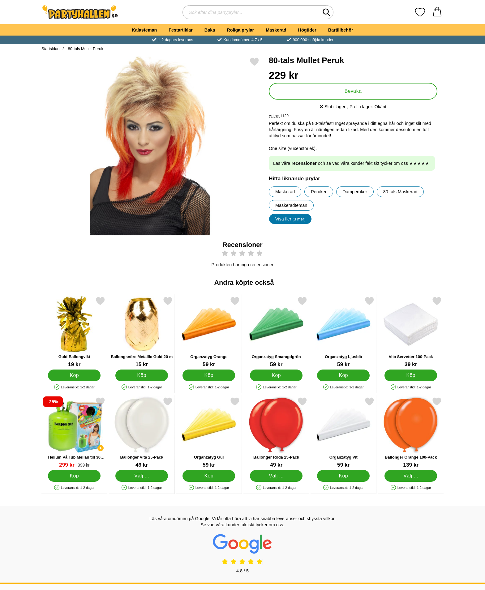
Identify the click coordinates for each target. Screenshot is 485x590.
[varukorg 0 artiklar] (437, 12)
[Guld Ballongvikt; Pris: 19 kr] (74, 332)
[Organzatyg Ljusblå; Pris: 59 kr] (343, 332)
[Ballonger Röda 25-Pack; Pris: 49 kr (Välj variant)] (276, 432)
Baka (209, 30)
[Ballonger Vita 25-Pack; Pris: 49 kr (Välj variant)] (142, 432)
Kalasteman (144, 30)
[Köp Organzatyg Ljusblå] (343, 375)
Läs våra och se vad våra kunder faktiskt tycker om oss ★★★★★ (351, 163)
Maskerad (276, 30)
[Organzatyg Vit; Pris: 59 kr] (343, 432)
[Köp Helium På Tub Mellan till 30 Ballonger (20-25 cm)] (74, 476)
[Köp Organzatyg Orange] (208, 375)
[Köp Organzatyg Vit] (343, 476)
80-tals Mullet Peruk (85, 48)
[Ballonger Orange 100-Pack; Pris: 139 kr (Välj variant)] (411, 432)
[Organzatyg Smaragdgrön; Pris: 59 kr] (276, 332)
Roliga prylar (240, 30)
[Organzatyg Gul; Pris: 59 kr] (209, 432)
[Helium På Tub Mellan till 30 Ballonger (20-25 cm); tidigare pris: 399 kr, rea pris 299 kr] (74, 432)
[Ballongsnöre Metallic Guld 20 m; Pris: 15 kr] (142, 332)
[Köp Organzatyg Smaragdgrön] (276, 375)
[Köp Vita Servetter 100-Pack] (410, 375)
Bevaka (353, 91)
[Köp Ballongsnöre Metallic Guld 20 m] (141, 375)
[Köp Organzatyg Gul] (208, 476)
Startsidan (50, 48)
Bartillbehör (340, 30)
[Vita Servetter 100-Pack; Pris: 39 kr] (411, 332)
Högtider (307, 30)
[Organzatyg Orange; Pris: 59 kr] (209, 332)
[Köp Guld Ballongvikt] (74, 375)
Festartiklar (181, 30)
